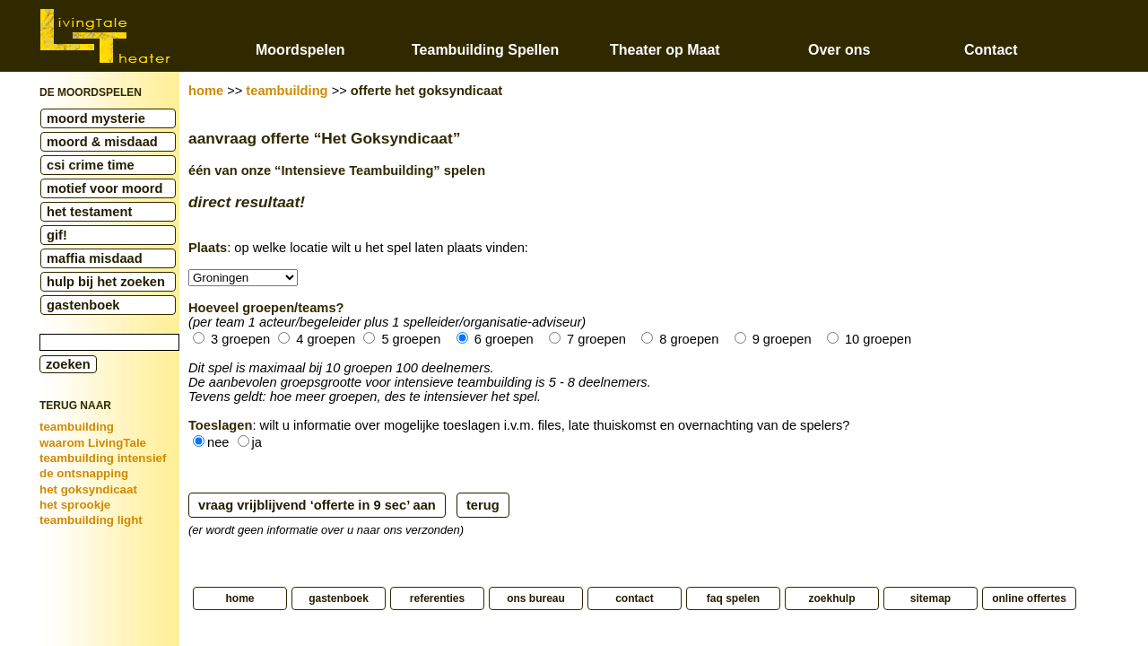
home (205, 90)
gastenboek (83, 305)
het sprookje (74, 504)
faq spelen (733, 598)
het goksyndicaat (88, 489)
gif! (57, 235)
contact (634, 598)
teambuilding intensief (102, 458)
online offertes (1029, 598)
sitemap (930, 598)
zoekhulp (831, 598)
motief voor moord (104, 188)
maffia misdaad (95, 258)
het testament (89, 212)
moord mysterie (96, 118)
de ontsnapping (83, 473)
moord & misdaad (102, 142)
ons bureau (536, 598)
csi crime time (91, 165)
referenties (437, 598)
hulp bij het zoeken (106, 282)
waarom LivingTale (92, 443)
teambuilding (76, 426)
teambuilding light (91, 520)
